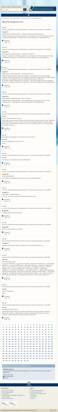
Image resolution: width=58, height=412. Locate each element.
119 (3, 341)
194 (24, 351)
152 (52, 344)
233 (40, 356)
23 (21, 327)
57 (21, 332)
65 (45, 332)
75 (24, 334)
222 (6, 356)
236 (49, 356)
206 (9, 353)
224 (12, 356)
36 (9, 329)
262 (24, 360)
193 (21, 351)
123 (15, 341)
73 (18, 334)
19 (9, 327)
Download (6, 40)
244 (21, 358)
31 (45, 327)
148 (40, 344)
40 (21, 329)
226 (18, 356)
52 (6, 332)
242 (15, 358)
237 (52, 356)
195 (27, 351)
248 (34, 358)
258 (12, 360)
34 (3, 329)
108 (21, 339)
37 (12, 329)
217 (43, 353)
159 (21, 346)
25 (27, 327)
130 (37, 341)
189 (9, 351)
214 (34, 353)
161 (27, 346)
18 (6, 327)
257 (9, 360)
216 (40, 353)
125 (21, 341)
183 (43, 348)
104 (9, 339)
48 (45, 329)
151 (49, 344)
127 (27, 341)
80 (39, 334)
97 (39, 336)
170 (3, 348)
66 (48, 332)
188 (6, 351)
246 (27, 358)
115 (43, 339)
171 (6, 348)
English (4, 7)
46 (39, 329)
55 (15, 332)
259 (15, 360)
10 (33, 325)
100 (49, 336)
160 (24, 346)
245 (24, 358)
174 (15, 348)
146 (34, 344)
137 (6, 344)
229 (27, 356)
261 (21, 360)
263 (27, 360)
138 (9, 344)
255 (3, 360)
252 (46, 358)
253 (49, 358)
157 (15, 346)
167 (46, 346)
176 (21, 348)
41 (24, 329)
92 (24, 336)
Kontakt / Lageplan (16, 7)
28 (36, 327)
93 (27, 336)
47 (42, 329)
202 (49, 351)
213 (30, 353)
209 (18, 353)
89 (15, 336)
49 (48, 329)
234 (43, 356)
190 (12, 351)
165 (40, 346)
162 (30, 346)
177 (24, 348)
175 (18, 348)
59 (27, 332)
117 (49, 339)
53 (9, 332)
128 (30, 341)
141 (18, 344)
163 (34, 346)
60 (30, 332)
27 (33, 327)
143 (24, 344)
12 (39, 325)
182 (40, 348)
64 (42, 332)
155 (9, 346)
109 (24, 339)
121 (9, 341)
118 (52, 339)
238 (3, 358)
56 (18, 332)
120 (6, 341)
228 (24, 356)
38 (15, 329)
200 (43, 351)
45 (36, 329)
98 (42, 336)
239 (6, 358)
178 (27, 348)
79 (36, 334)
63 (39, 332)
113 (37, 339)
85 (3, 336)
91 (21, 336)
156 (12, 346)
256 (6, 360)
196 (30, 351)
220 (52, 353)
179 (30, 348)
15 (48, 325)
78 (33, 334)
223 (9, 356)
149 (43, 344)
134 (49, 341)
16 (51, 325)
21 (15, 327)
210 (21, 353)
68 (3, 334)
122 (12, 341)
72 (15, 334)
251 (43, 358)
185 (49, 348)
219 (49, 353)
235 (46, 356)
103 (6, 339)
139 (12, 344)
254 (52, 358)
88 (12, 336)
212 (27, 353)
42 (27, 329)
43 (30, 329)
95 (33, 336)
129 (34, 341)
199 (40, 351)
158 (18, 346)
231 (34, 356)
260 (18, 360)
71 (12, 334)
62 (36, 332)
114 (40, 339)
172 (9, 348)
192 (18, 351)
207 (12, 353)
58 (24, 332)
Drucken (53, 410)
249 (37, 358)
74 (21, 334)
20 (12, 327)
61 (33, 332)
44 (33, 329)
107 (18, 339)
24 (24, 327)
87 (9, 336)
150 (46, 344)
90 (18, 336)
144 (27, 344)
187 (3, 351)
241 (12, 358)
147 (37, 344)
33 (51, 327)
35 (6, 329)
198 (37, 351)
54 (12, 332)
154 (6, 346)
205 (6, 353)
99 (45, 336)
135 (52, 341)
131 (40, 341)
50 (51, 329)
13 (42, 325)
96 (36, 336)
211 (24, 353)
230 (30, 356)
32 (48, 327)
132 (43, 341)
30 (42, 327)
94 (30, 336)
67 (51, 332)
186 (52, 348)
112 (34, 339)
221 (3, 356)
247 (30, 358)
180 (34, 348)
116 (46, 339)
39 (18, 329)
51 (3, 332)
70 (9, 334)
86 (6, 336)
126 (24, 341)
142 (21, 344)
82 (45, 334)
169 (52, 346)
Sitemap (9, 7)
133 (46, 341)
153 (3, 346)
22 (18, 327)
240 (9, 358)
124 (18, 341)
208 (15, 353)
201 (46, 351)
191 (15, 351)
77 (30, 334)
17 (3, 327)
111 (30, 339)
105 (12, 339)
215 (37, 353)
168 (49, 346)
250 (40, 358)
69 (6, 334)
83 (48, 334)
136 (3, 344)
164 (37, 346)
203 (52, 351)
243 (18, 358)
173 (12, 348)
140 (15, 344)
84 (51, 334)
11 (36, 325)
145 (30, 344)
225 (15, 356)
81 (42, 334)
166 (43, 346)
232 (37, 356)
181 (37, 348)
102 (3, 339)
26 (30, 327)
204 (3, 353)
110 (27, 339)
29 (39, 327)
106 (15, 339)
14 (45, 325)
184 (46, 348)
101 (52, 336)
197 (34, 351)
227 (21, 356)
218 (46, 353)
